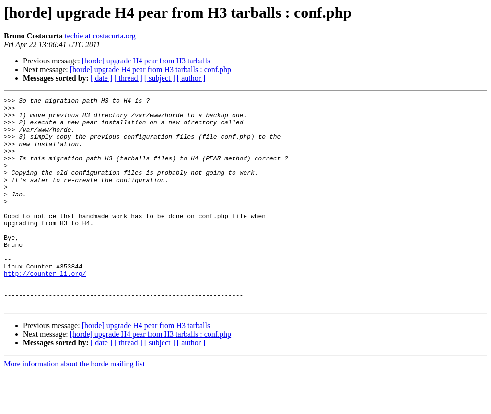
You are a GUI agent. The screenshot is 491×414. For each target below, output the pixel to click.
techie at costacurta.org (100, 36)
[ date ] (101, 78)
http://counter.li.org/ (45, 309)
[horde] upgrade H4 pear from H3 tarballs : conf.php (150, 69)
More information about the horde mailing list (74, 406)
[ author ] (191, 78)
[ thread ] (128, 78)
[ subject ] (159, 78)
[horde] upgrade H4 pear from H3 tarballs (146, 61)
